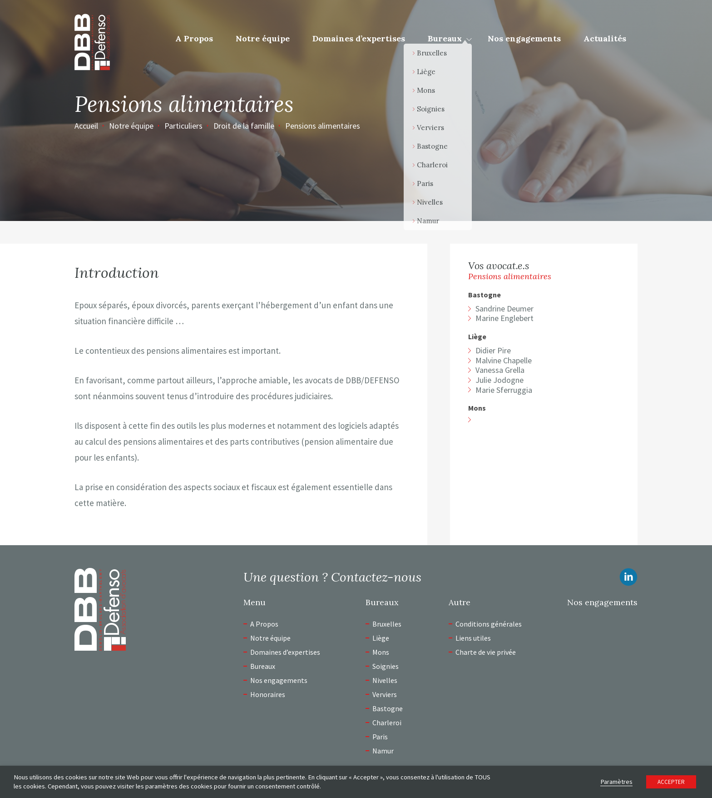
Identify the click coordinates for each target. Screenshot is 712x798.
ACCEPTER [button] (671, 782)
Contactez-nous (376, 577)
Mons (477, 408)
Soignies (385, 666)
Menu (254, 602)
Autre (459, 602)
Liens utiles (473, 637)
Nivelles (384, 680)
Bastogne (484, 295)
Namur (383, 750)
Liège (477, 336)
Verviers (384, 694)
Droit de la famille (243, 125)
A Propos (194, 38)
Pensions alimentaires (322, 125)
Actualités (604, 38)
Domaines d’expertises (358, 38)
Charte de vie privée (485, 652)
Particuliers (183, 125)
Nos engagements (524, 38)
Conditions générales (488, 623)
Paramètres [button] (616, 782)
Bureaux (445, 38)
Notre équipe (263, 38)
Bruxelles (386, 623)
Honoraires (267, 694)
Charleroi (386, 722)
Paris (380, 736)
